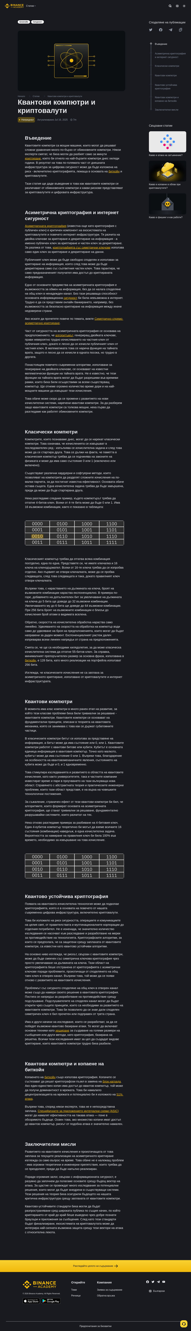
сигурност (70, 297)
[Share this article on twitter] (151, 30)
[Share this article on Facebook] (160, 30)
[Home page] (14, 6)
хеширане (62, 1030)
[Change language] (177, 6)
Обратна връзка (106, 1295)
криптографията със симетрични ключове (82, 247)
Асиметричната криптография (45, 226)
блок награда (112, 1081)
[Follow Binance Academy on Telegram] (158, 1281)
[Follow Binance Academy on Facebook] (147, 1281)
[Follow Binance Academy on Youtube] (163, 1282)
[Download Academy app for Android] (50, 1301)
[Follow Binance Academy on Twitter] (152, 1282)
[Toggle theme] (184, 6)
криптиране (33, 158)
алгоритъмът (64, 335)
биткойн (114, 171)
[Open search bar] (169, 6)
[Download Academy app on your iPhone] (31, 1301)
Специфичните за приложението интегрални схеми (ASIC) (78, 1111)
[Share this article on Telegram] (170, 30)
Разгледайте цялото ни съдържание (95, 1266)
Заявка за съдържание (109, 1290)
